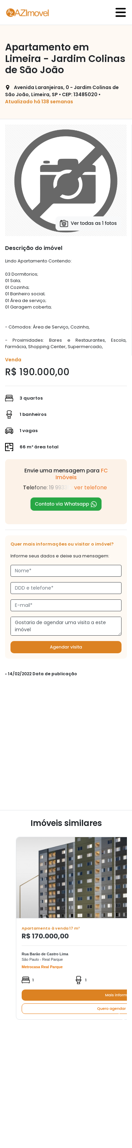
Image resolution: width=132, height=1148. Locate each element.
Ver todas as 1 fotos (88, 223)
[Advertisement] (63, 746)
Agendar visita (66, 647)
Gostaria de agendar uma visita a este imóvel (66, 626)
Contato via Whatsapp (66, 504)
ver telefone (90, 487)
